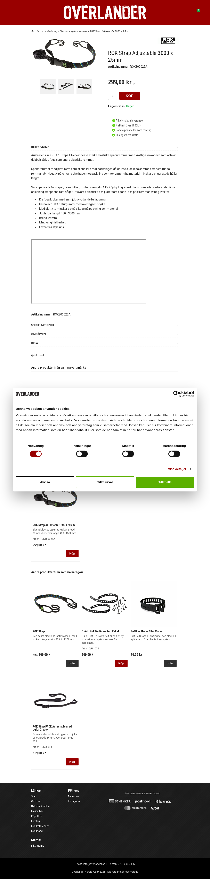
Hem (38, 31)
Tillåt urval (105, 482)
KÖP (130, 96)
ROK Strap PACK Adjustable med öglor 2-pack (52, 728)
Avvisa (45, 482)
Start (34, 796)
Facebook (73, 796)
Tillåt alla (165, 482)
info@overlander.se (94, 864)
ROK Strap (39, 631)
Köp (72, 553)
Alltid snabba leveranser (129, 120)
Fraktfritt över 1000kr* (128, 125)
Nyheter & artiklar (40, 806)
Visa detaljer (177, 469)
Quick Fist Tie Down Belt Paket (100, 631)
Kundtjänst (37, 831)
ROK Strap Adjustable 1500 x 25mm (54, 525)
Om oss (35, 801)
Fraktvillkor (37, 811)
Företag (35, 821)
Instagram (74, 801)
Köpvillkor (36, 816)
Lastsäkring (51, 31)
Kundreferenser (40, 826)
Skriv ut (37, 355)
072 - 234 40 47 (126, 864)
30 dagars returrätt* (127, 135)
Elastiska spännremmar (74, 31)
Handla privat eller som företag (133, 130)
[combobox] (39, 845)
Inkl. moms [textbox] (37, 845)
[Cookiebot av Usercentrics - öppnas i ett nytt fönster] (176, 394)
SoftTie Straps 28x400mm (146, 631)
